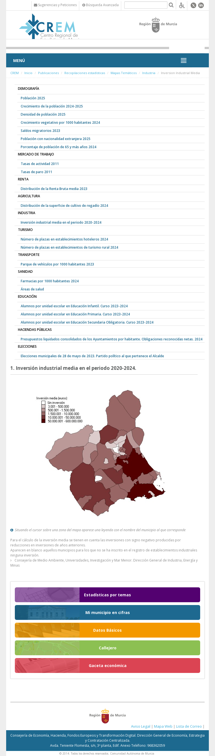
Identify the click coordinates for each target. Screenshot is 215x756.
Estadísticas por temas (107, 594)
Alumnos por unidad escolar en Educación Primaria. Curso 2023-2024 (75, 314)
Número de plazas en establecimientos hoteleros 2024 (64, 239)
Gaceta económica (108, 665)
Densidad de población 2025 (43, 114)
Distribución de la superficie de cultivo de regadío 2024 (64, 205)
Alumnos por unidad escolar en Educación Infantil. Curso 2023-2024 (74, 306)
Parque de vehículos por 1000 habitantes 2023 (57, 264)
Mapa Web (163, 726)
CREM (14, 73)
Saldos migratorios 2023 (40, 130)
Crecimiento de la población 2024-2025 (52, 106)
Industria (148, 73)
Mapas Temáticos (124, 73)
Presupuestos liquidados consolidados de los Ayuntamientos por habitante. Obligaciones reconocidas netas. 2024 (111, 339)
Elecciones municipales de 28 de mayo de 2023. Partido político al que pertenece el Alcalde (92, 356)
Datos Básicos (107, 630)
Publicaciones (48, 73)
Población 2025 (33, 98)
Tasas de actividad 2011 (40, 163)
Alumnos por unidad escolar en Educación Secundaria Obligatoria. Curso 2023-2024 (87, 322)
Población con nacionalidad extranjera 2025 (55, 138)
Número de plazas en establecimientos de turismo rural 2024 (69, 247)
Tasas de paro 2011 (36, 171)
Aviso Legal (140, 726)
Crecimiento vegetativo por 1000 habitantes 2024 (60, 122)
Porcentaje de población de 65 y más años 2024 (58, 147)
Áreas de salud (32, 289)
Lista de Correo (189, 726)
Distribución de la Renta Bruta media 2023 (54, 188)
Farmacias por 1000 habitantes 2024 (50, 281)
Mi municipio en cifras (107, 612)
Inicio (28, 73)
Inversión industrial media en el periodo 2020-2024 (61, 222)
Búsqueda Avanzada (100, 5)
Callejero (107, 647)
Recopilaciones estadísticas (84, 73)
